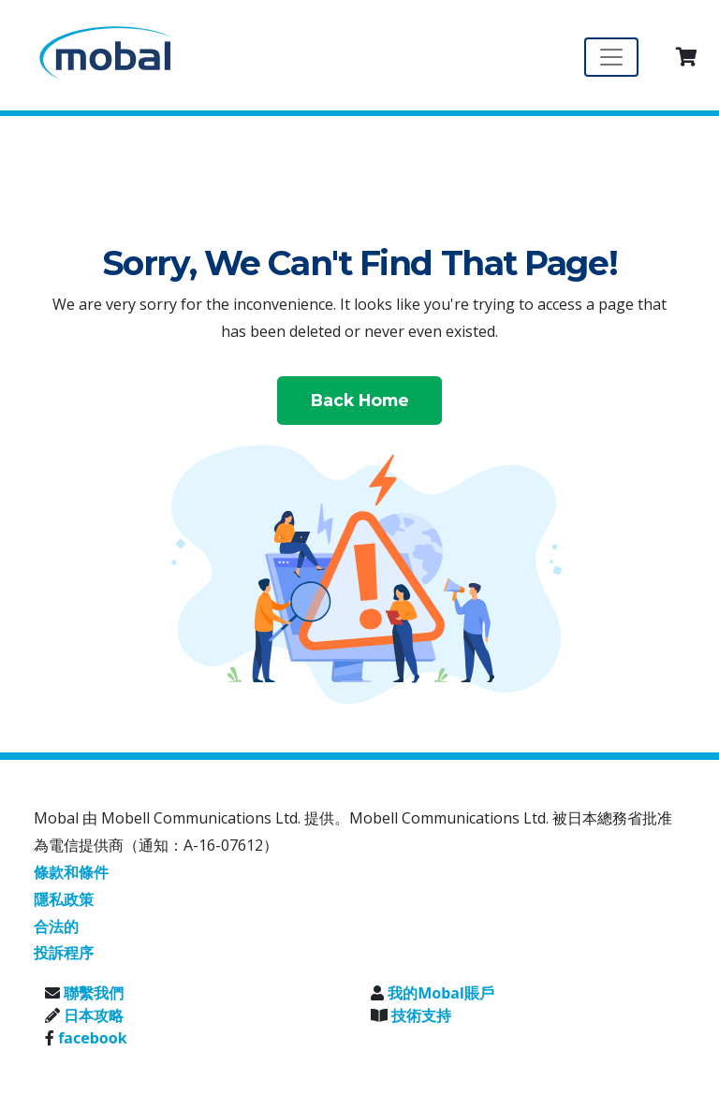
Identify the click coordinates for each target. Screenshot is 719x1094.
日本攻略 (94, 1015)
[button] (687, 57)
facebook (92, 1038)
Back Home (360, 400)
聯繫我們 (94, 993)
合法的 (56, 926)
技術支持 (421, 1015)
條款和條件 (71, 872)
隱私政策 (64, 899)
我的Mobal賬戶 (441, 993)
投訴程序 (64, 952)
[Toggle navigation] (611, 57)
